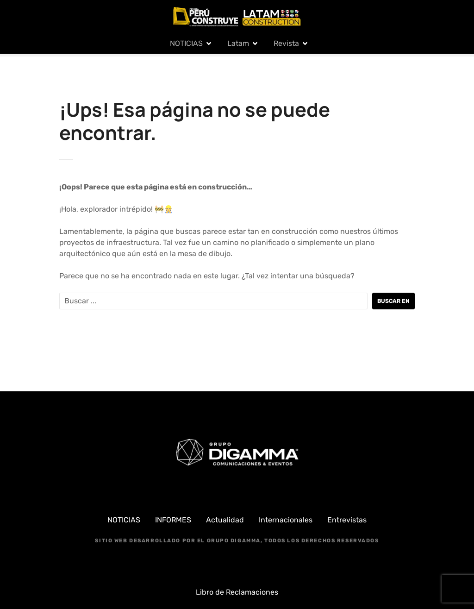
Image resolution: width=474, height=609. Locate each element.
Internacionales (285, 519)
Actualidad (225, 519)
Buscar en (393, 301)
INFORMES (173, 519)
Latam (238, 43)
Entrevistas (347, 519)
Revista (286, 43)
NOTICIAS (186, 43)
